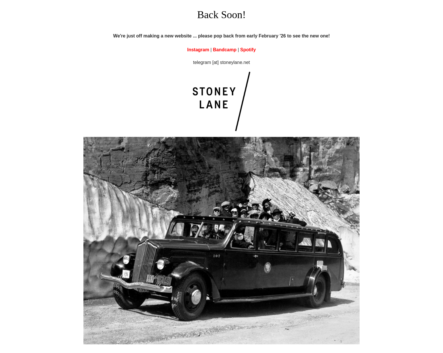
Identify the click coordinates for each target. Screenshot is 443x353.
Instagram (198, 49)
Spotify (248, 49)
